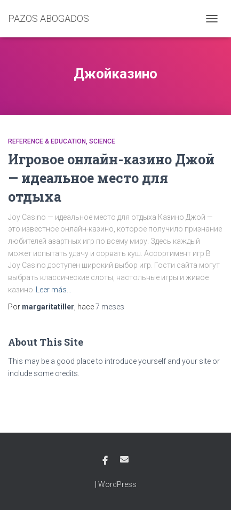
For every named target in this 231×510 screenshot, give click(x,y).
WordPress (117, 484)
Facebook (105, 461)
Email (124, 459)
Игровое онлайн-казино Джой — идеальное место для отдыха (111, 177)
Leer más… (53, 289)
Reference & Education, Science (61, 141)
